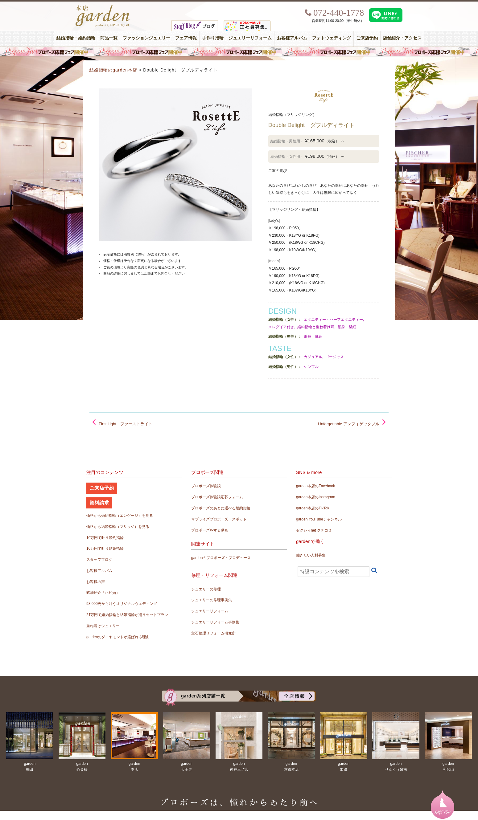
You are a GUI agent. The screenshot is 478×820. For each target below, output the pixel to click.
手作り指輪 (213, 38)
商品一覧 (108, 38)
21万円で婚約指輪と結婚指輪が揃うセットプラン (127, 615)
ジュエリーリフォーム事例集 (215, 622)
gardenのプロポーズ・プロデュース (221, 558)
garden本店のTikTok (312, 508)
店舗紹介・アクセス (402, 38)
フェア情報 (186, 38)
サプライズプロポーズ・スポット (219, 519)
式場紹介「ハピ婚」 (103, 592)
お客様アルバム (292, 38)
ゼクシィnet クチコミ (314, 530)
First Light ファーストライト (125, 424)
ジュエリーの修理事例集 (211, 600)
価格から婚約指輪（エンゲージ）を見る (119, 515)
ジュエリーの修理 (206, 589)
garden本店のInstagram (315, 497)
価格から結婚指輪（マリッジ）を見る (117, 526)
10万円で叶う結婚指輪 (105, 548)
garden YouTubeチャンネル (319, 519)
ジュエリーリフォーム (250, 38)
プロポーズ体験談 (206, 486)
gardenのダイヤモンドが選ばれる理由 (118, 637)
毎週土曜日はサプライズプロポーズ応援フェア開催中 (239, 51)
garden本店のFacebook (315, 486)
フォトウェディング (331, 38)
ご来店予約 (367, 38)
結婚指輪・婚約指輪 (75, 38)
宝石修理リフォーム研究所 (213, 633)
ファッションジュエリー (146, 38)
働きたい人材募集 (311, 555)
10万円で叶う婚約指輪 (105, 538)
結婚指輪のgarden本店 (113, 69)
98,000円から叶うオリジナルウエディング (121, 604)
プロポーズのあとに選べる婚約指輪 (220, 508)
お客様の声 (95, 582)
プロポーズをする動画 (209, 530)
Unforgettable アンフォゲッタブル (348, 424)
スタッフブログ (99, 559)
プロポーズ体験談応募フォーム (217, 497)
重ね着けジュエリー (103, 626)
